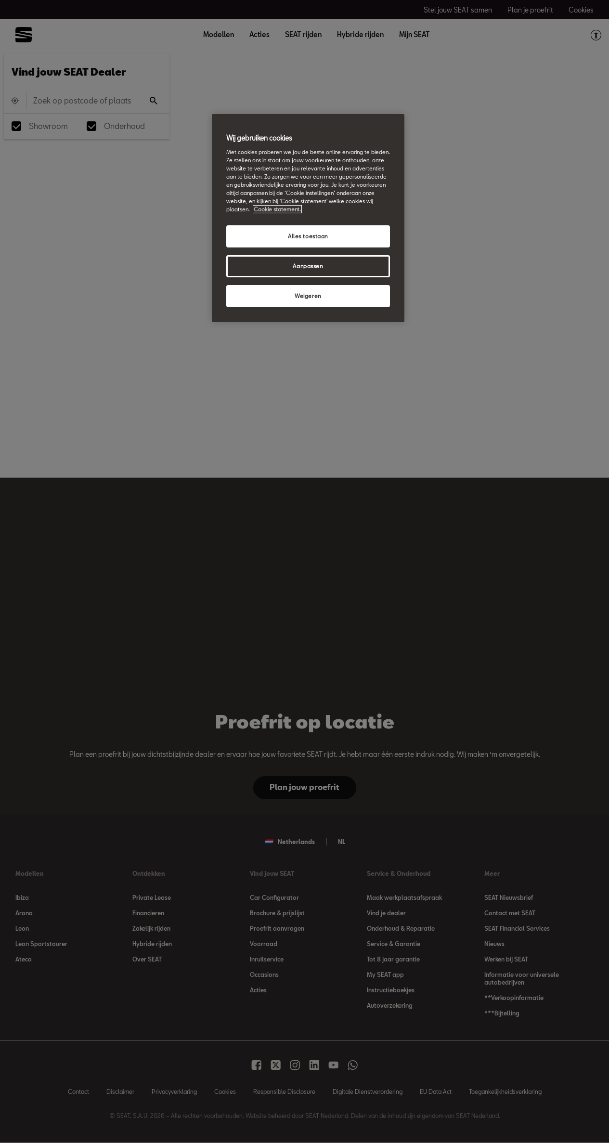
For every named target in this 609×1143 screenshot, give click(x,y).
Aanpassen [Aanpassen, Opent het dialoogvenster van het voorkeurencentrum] (308, 266)
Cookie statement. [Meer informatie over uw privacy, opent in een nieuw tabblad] (277, 209)
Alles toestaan (308, 236)
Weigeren (308, 296)
